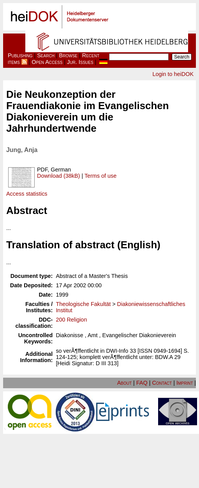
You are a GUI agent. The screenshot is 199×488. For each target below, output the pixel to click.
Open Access (47, 62)
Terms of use (100, 176)
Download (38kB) (58, 176)
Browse (68, 55)
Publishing (20, 55)
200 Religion (71, 319)
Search (46, 55)
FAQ (142, 383)
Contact (162, 383)
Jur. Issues (80, 62)
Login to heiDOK (173, 74)
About (124, 383)
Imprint (184, 383)
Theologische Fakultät (83, 304)
